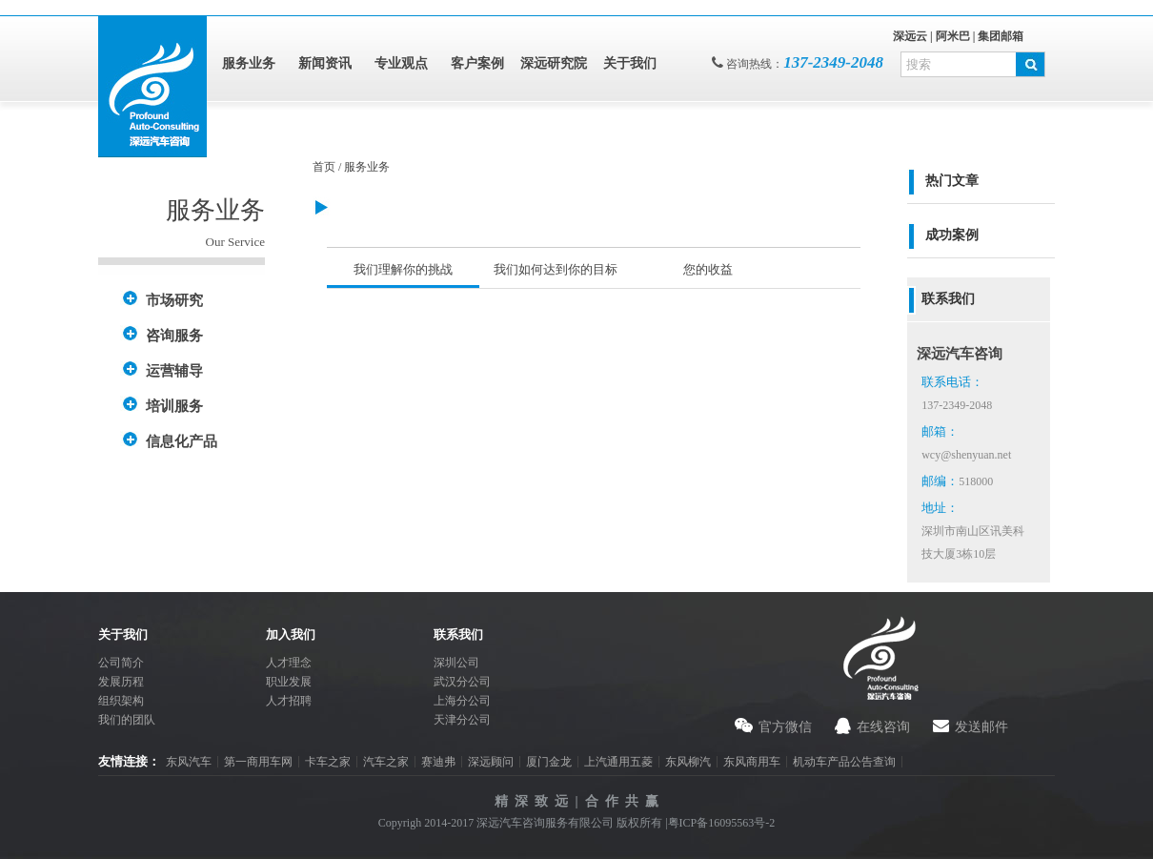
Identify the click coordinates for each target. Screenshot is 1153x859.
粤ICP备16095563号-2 (722, 822)
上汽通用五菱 (618, 761)
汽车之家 (386, 761)
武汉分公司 (462, 681)
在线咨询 (883, 727)
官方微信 (785, 727)
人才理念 (289, 662)
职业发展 (289, 681)
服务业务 (248, 63)
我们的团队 (126, 719)
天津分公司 (462, 719)
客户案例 (477, 63)
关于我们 (630, 63)
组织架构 (121, 700)
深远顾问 (491, 761)
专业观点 (401, 63)
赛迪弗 (438, 761)
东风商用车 (751, 761)
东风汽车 (189, 761)
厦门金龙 (549, 761)
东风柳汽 (688, 761)
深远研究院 (553, 63)
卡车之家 (328, 761)
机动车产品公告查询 (844, 761)
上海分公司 (462, 700)
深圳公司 (456, 662)
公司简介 (121, 662)
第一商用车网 (258, 761)
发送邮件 (981, 727)
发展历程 (121, 681)
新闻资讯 (325, 63)
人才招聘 (289, 700)
